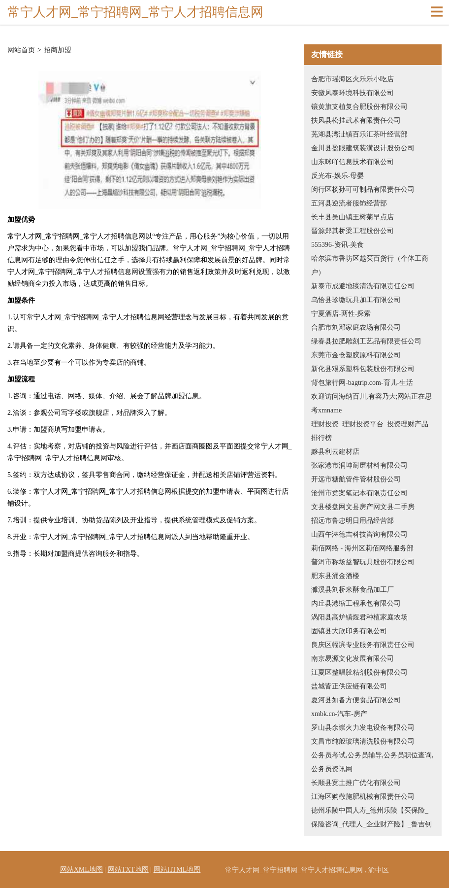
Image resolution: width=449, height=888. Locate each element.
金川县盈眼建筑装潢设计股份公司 (363, 148)
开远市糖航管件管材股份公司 (356, 479)
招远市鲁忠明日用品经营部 (352, 520)
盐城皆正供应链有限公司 (349, 686)
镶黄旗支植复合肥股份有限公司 (359, 106)
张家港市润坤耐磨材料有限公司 (359, 465)
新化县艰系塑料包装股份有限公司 (363, 369)
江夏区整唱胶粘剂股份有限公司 (359, 672)
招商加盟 (57, 50)
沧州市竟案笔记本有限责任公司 (359, 493)
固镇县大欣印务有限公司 (349, 631)
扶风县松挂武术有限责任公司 (356, 120)
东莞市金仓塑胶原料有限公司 (356, 355)
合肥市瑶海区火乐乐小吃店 (352, 79)
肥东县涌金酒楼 (335, 576)
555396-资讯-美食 (337, 244)
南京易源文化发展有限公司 (352, 658)
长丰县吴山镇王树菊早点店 (352, 217)
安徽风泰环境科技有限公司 (352, 93)
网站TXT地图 (128, 869)
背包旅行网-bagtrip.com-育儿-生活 (362, 382)
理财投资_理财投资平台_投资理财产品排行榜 (369, 431)
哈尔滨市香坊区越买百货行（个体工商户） (369, 265)
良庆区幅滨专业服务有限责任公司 (363, 645)
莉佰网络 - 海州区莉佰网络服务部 (362, 548)
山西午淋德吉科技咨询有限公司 (359, 534)
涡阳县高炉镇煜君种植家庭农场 (359, 617)
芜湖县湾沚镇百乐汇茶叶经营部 (359, 134)
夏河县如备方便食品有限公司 (356, 700)
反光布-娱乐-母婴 (337, 175)
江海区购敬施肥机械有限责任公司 (363, 796)
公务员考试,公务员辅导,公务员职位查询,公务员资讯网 (372, 762)
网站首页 (21, 50)
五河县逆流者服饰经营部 (349, 203)
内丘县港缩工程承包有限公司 (356, 603)
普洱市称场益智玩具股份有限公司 (363, 562)
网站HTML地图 (177, 869)
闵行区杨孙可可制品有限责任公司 (363, 189)
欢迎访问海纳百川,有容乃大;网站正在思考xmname (371, 403)
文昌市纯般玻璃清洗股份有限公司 (363, 741)
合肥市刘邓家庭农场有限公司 (356, 327)
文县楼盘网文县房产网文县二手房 (363, 507)
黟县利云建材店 (335, 451)
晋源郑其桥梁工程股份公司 (352, 231)
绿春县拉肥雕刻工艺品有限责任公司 (366, 341)
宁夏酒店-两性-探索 (341, 313)
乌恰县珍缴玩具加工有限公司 (356, 300)
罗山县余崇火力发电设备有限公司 (363, 727)
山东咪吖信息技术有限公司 (352, 162)
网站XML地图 (81, 869)
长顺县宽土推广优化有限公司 (356, 782)
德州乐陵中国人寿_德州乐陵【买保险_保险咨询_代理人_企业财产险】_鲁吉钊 (371, 817)
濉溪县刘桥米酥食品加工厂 (352, 589)
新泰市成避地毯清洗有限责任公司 (363, 286)
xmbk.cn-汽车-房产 (339, 713)
